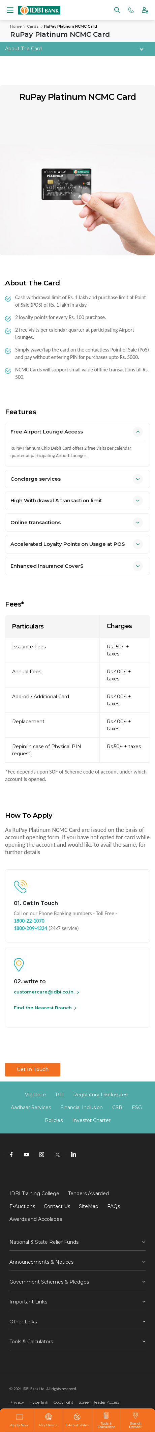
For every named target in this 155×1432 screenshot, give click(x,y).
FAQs (113, 1206)
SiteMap (88, 1206)
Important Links (28, 1302)
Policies (54, 1120)
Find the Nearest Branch (43, 1007)
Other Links (23, 1322)
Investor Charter (91, 1120)
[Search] (117, 9)
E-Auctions (22, 1206)
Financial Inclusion (81, 1107)
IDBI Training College (34, 1193)
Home (16, 26)
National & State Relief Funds (44, 1242)
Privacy (16, 1402)
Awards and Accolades (35, 1219)
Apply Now (19, 1420)
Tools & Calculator (106, 1420)
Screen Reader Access (99, 1402)
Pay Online (48, 1420)
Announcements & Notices (41, 1262)
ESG (137, 1107)
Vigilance (35, 1095)
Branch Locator (135, 1420)
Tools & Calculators (31, 1342)
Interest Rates (77, 1420)
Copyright (63, 1402)
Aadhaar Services (31, 1107)
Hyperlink (38, 1402)
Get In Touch (33, 1069)
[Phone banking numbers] (131, 9)
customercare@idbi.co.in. (44, 991)
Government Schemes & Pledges (49, 1282)
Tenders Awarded (88, 1193)
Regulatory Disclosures (100, 1095)
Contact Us (57, 1206)
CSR (117, 1107)
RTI (60, 1095)
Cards (33, 26)
